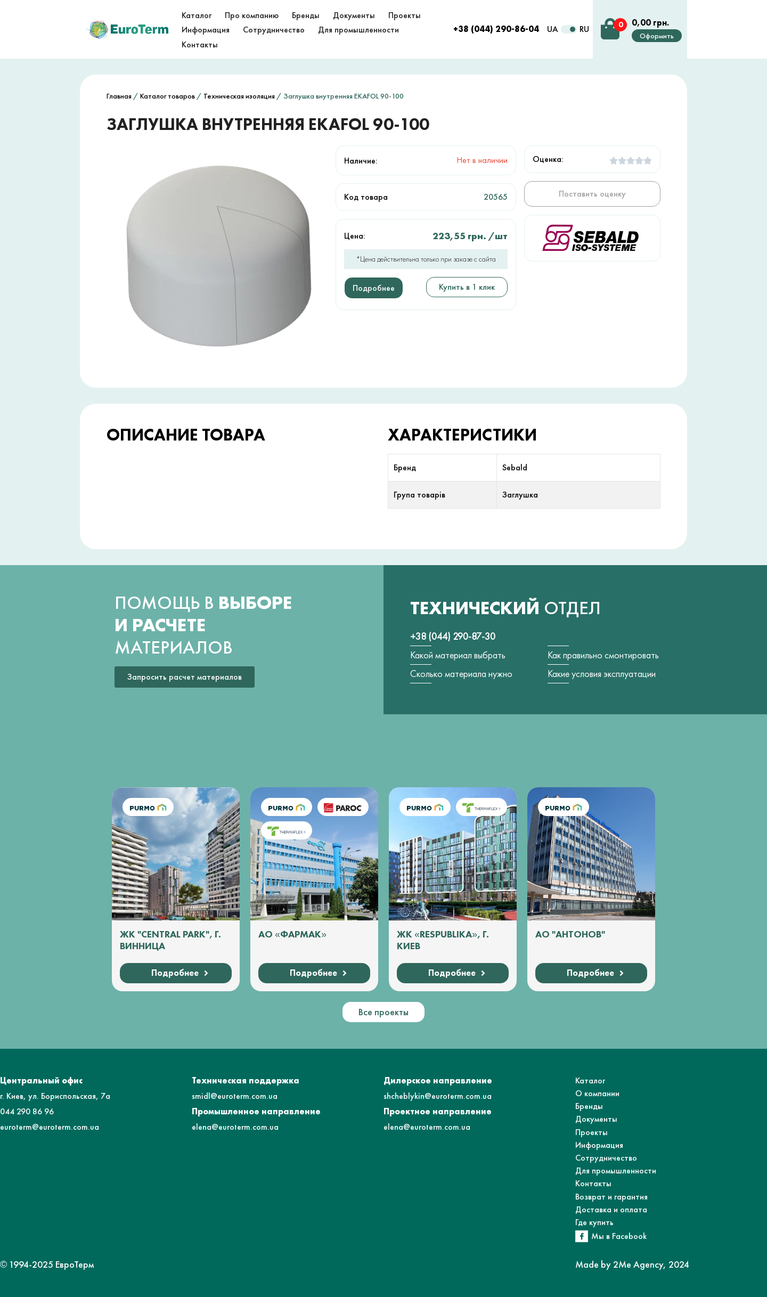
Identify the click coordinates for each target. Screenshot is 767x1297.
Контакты (593, 1183)
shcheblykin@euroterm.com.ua (438, 1096)
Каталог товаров (167, 96)
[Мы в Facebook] (581, 1236)
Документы (596, 1118)
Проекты (591, 1132)
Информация (599, 1145)
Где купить (594, 1222)
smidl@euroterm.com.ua (235, 1096)
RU (584, 29)
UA (552, 29)
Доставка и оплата (611, 1209)
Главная (119, 96)
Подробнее (374, 287)
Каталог (590, 1080)
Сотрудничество (606, 1157)
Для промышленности (615, 1170)
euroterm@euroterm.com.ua (49, 1126)
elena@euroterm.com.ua (235, 1126)
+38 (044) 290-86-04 (496, 29)
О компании (597, 1093)
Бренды (589, 1106)
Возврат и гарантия (611, 1196)
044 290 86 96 (27, 1111)
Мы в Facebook (619, 1236)
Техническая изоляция (239, 96)
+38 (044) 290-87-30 (452, 636)
